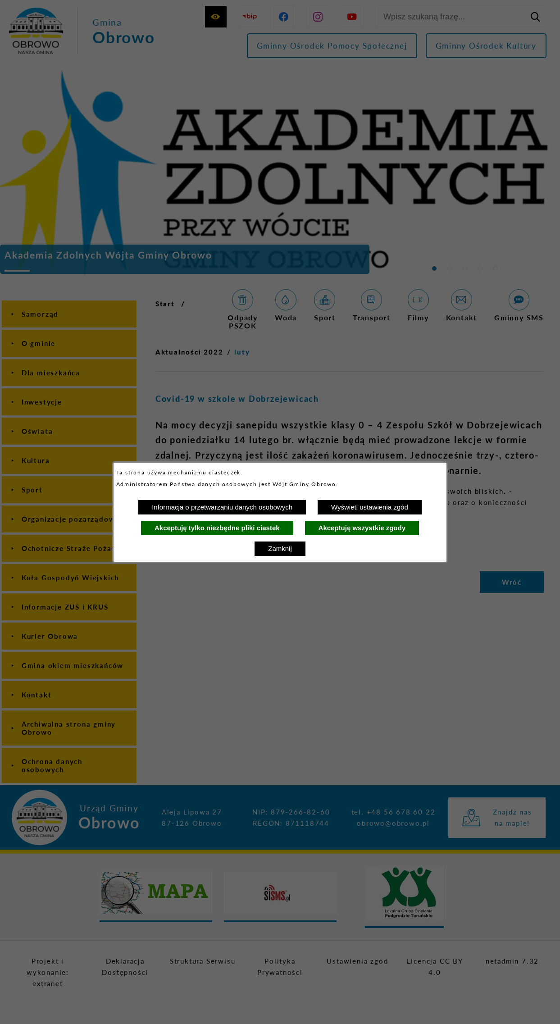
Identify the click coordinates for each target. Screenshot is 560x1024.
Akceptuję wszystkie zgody (362, 528)
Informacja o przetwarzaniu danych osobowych (222, 507)
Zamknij (280, 548)
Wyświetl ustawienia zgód (369, 507)
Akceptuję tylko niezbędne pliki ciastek (217, 528)
